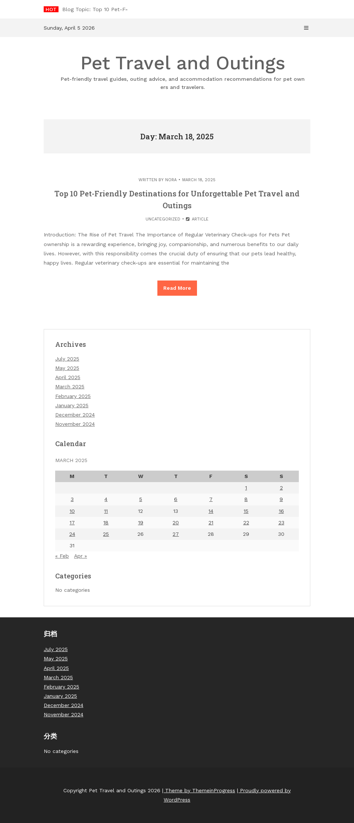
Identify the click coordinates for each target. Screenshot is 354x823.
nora (171, 179)
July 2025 (67, 359)
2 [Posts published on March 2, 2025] (281, 488)
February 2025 (73, 396)
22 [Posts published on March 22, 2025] (246, 522)
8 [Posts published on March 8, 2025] (246, 499)
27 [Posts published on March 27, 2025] (176, 534)
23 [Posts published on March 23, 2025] (281, 522)
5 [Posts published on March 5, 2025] (140, 499)
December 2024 (75, 415)
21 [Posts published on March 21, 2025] (210, 522)
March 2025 (69, 386)
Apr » (80, 556)
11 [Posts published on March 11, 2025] (106, 511)
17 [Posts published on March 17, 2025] (72, 522)
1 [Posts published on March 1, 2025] (246, 488)
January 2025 (71, 405)
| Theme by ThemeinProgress (198, 790)
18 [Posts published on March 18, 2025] (105, 522)
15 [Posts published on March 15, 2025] (246, 511)
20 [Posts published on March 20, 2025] (176, 522)
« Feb (62, 556)
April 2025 (67, 377)
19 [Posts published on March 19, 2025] (140, 522)
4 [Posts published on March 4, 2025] (105, 499)
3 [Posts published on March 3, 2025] (72, 499)
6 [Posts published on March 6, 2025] (175, 499)
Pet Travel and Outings (182, 72)
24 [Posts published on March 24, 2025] (72, 534)
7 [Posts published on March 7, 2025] (211, 499)
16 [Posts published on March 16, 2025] (281, 511)
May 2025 (67, 368)
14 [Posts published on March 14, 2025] (210, 511)
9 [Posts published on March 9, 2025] (281, 499)
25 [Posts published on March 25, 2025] (106, 534)
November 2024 (75, 424)
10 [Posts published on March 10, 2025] (72, 511)
